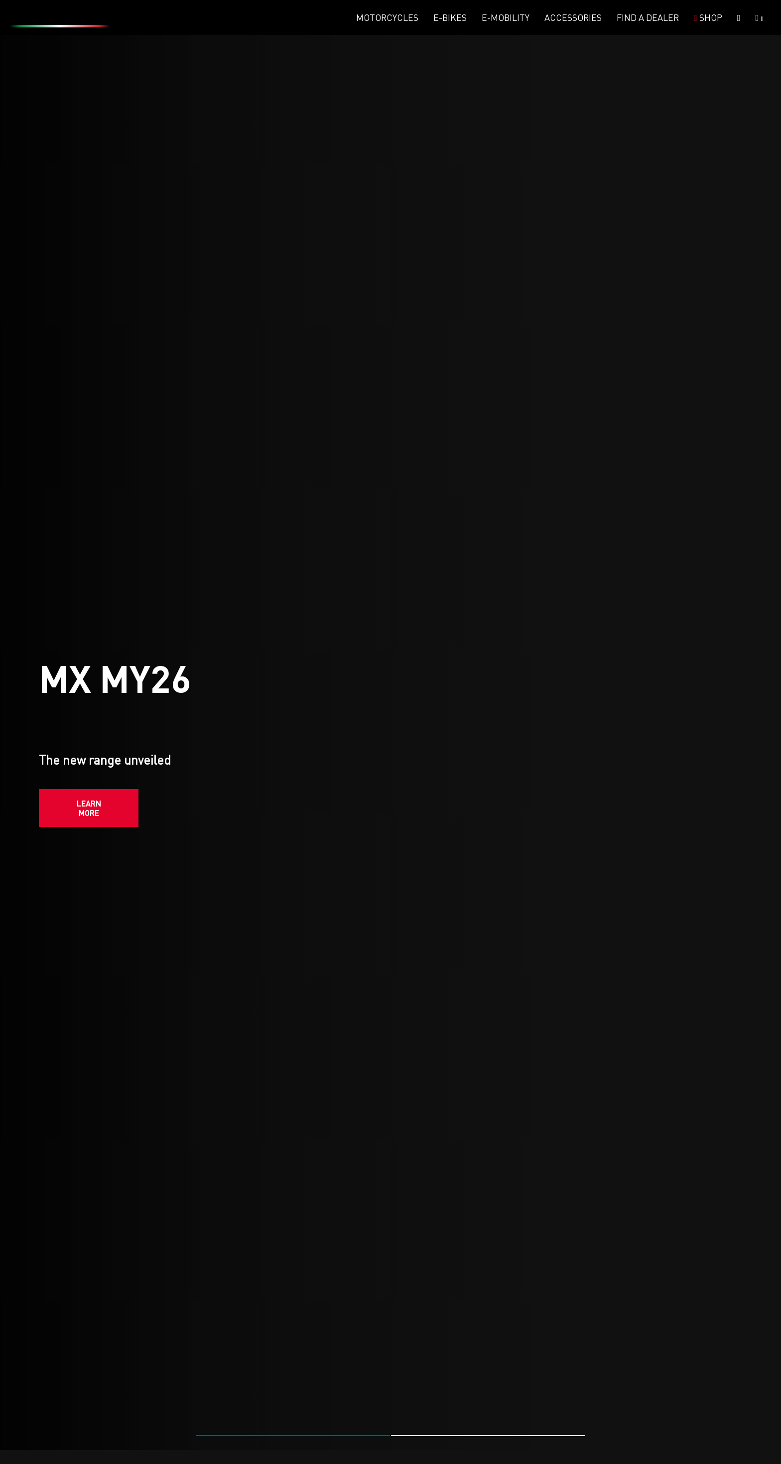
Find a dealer (648, 17)
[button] (293, 1434)
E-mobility (505, 17)
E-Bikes (450, 17)
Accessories (573, 17)
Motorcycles (387, 17)
